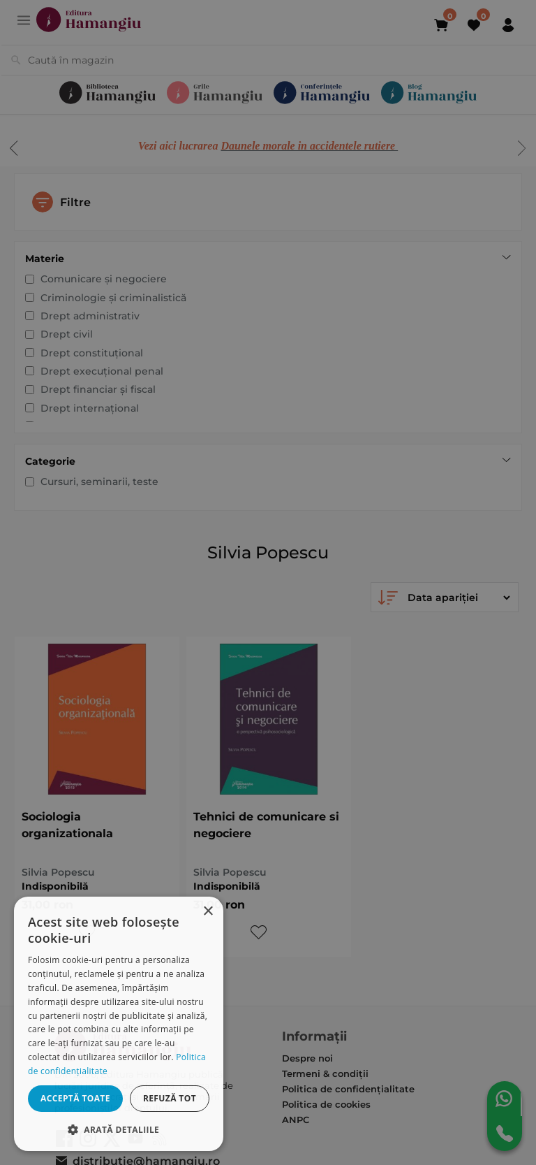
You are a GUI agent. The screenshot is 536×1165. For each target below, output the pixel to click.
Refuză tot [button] (169, 1098)
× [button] (207, 911)
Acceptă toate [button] (75, 1098)
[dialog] (118, 1024)
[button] (118, 1129)
